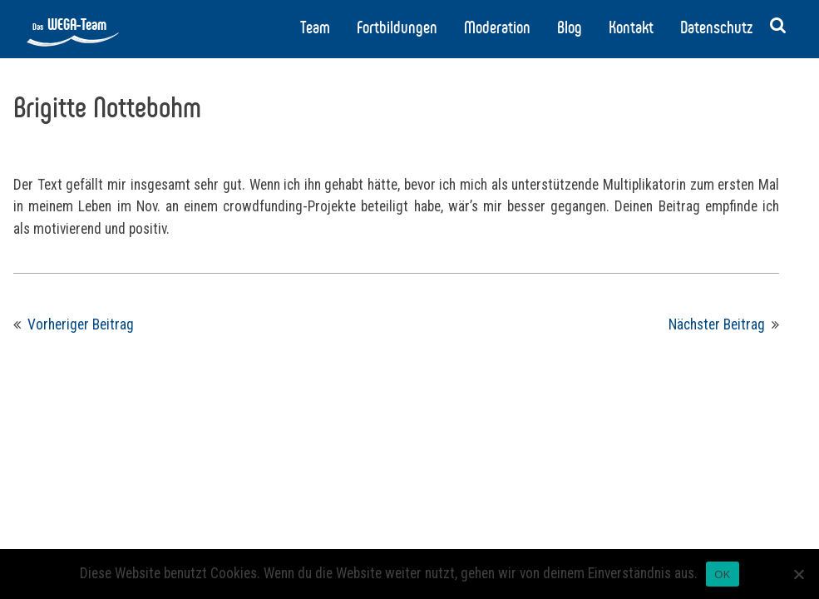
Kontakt (631, 27)
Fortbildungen (397, 27)
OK (722, 574)
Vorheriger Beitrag (80, 324)
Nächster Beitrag (717, 324)
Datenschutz (716, 27)
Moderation (497, 27)
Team (315, 27)
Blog (569, 27)
